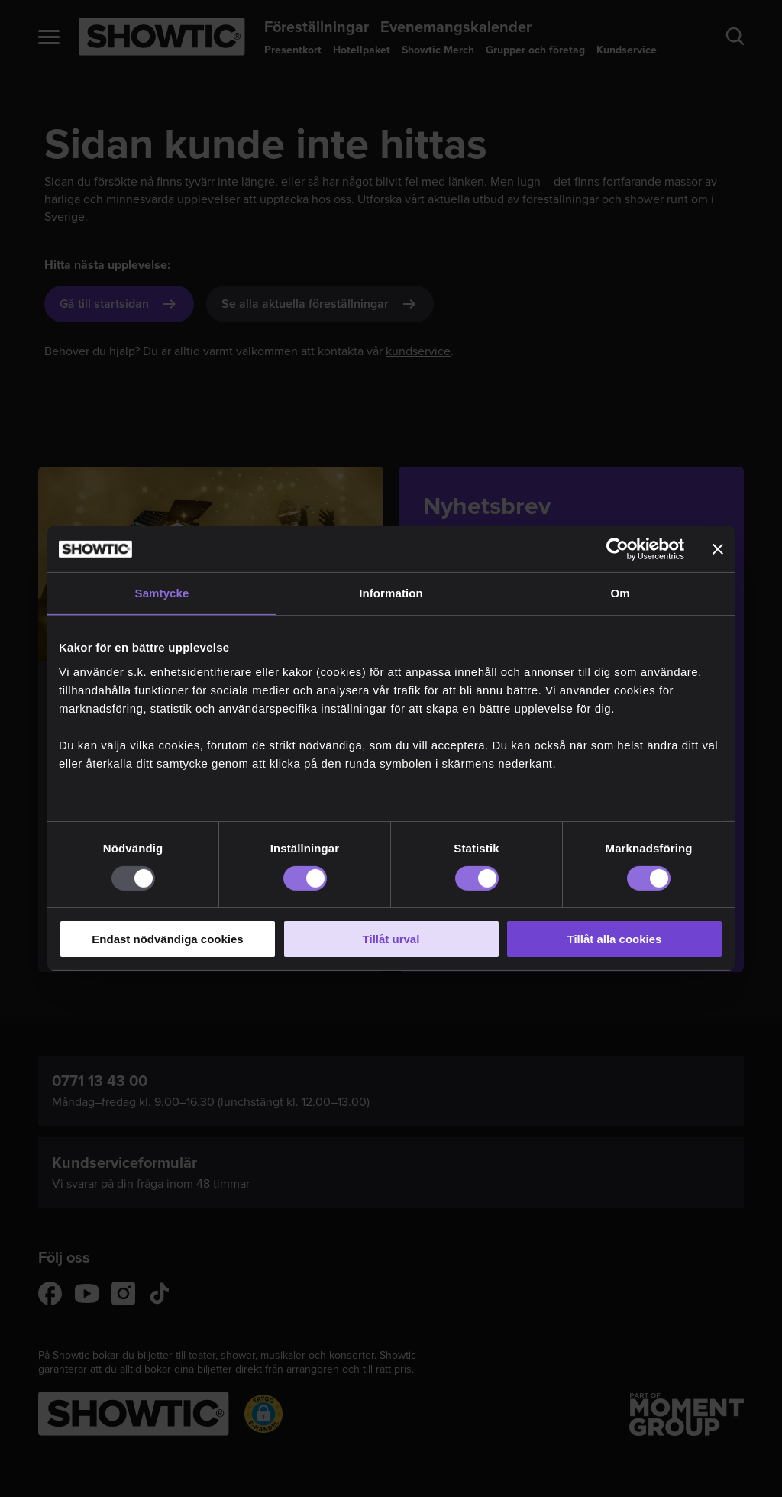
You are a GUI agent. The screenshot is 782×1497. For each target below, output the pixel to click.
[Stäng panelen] (718, 549)
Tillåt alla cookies (614, 939)
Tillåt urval (391, 939)
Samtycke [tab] (162, 593)
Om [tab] (619, 593)
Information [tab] (391, 593)
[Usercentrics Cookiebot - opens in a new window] (617, 549)
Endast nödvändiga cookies (167, 939)
